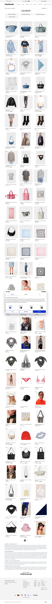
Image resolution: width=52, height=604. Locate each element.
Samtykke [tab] (12, 294)
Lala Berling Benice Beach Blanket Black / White (40, 202)
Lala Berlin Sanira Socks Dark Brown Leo (40, 128)
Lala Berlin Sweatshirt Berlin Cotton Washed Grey (11, 165)
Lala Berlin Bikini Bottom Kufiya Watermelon (24, 387)
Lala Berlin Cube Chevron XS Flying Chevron (11, 424)
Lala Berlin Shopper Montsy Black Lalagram (40, 461)
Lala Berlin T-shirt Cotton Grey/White (11, 184)
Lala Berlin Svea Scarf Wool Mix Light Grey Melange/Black (40, 147)
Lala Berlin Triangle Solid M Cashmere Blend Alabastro (25, 73)
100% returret (26, 1)
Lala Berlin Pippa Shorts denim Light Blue (11, 276)
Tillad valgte (26, 311)
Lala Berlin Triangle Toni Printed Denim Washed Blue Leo (40, 73)
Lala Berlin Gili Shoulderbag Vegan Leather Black (11, 239)
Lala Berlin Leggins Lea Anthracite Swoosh (25, 110)
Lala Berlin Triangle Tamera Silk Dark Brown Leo (40, 165)
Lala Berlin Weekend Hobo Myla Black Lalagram (11, 535)
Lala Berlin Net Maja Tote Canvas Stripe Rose (40, 258)
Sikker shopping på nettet (26, 585)
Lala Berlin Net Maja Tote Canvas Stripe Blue (25, 239)
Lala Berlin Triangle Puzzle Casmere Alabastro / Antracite (25, 332)
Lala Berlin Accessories (40, 14)
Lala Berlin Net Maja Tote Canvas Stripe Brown (40, 239)
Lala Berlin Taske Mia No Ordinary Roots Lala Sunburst (25, 498)
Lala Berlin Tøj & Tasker (26, 14)
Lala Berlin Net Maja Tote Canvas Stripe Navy (25, 258)
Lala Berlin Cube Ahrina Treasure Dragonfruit (40, 406)
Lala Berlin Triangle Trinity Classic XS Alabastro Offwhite (25, 517)
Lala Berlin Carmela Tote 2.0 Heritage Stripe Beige (40, 221)
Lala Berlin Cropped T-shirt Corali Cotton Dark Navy (25, 54)
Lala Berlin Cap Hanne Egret (10, 406)
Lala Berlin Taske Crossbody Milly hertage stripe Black (10, 498)
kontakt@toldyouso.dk (44, 589)
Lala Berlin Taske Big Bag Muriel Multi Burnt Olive (40, 480)
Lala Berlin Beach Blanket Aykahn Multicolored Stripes (10, 387)
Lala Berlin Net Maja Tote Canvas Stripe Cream (10, 258)
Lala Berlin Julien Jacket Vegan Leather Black (10, 110)
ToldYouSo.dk (26, 574)
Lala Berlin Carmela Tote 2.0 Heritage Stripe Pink (25, 202)
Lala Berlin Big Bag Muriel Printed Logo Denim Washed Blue (25, 91)
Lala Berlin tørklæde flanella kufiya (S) (11, 369)
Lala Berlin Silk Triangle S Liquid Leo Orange (11, 480)
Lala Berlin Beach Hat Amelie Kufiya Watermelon (25, 535)
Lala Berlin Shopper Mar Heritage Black (25, 461)
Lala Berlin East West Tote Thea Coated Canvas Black (39, 91)
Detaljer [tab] (26, 294)
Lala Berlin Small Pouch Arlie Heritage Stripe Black (25, 480)
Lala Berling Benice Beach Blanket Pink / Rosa (11, 221)
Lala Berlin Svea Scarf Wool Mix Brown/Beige (24, 147)
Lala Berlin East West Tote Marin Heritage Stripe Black (39, 424)
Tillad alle (39, 311)
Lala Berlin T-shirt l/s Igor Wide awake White (40, 332)
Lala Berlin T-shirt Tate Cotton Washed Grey (26, 184)
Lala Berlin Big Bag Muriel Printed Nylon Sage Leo (40, 36)
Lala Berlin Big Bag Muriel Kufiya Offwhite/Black (24, 369)
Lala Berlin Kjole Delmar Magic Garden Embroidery (11, 313)
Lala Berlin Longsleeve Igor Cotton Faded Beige (40, 110)
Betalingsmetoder (25, 584)
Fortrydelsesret (25, 587)
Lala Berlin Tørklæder (12, 14)
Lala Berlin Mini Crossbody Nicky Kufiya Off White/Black (26, 313)
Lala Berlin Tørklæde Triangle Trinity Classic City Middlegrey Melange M (40, 350)
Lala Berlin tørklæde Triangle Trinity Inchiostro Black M (40, 517)
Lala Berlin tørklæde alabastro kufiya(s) (10, 350)
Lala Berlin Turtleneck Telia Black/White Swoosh (39, 184)
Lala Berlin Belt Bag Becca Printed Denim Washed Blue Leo (10, 36)
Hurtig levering (8, 1)
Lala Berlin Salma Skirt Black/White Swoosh (11, 128)
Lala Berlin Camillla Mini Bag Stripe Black (25, 221)
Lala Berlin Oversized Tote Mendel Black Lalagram (11, 461)
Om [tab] (39, 294)
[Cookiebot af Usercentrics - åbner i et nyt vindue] (42, 291)
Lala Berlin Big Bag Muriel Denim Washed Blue (25, 36)
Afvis (12, 311)
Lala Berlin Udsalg (12, 16)
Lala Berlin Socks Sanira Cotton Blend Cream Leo (11, 91)
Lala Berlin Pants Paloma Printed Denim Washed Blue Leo (39, 54)
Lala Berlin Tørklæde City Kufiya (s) (40, 369)
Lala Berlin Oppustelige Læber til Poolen (39, 443)
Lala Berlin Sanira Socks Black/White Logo (25, 128)
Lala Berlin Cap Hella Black (24, 406)
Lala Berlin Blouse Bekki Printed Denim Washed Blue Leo (11, 54)
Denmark (46, 602)
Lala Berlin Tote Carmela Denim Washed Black (25, 165)
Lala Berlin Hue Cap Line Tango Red (25, 443)
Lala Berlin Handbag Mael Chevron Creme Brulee (11, 443)
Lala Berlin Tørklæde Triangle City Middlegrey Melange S (25, 350)
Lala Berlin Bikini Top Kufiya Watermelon (39, 387)
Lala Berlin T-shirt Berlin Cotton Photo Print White (11, 73)
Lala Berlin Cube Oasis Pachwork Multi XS (25, 424)
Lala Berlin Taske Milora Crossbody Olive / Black (40, 313)
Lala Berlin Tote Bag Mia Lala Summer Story (11, 332)
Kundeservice (25, 586)
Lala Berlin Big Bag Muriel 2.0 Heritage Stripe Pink (11, 202)
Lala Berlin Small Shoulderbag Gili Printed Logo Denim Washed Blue (10, 147)
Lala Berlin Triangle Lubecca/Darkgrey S (11, 517)
